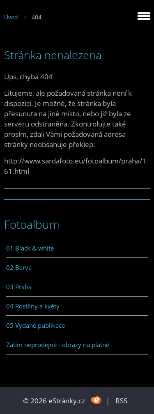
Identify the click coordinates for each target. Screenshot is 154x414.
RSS (121, 400)
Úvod (11, 17)
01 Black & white (30, 248)
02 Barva (19, 267)
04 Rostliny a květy (33, 306)
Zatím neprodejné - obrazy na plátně (57, 344)
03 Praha (19, 287)
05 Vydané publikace (35, 325)
